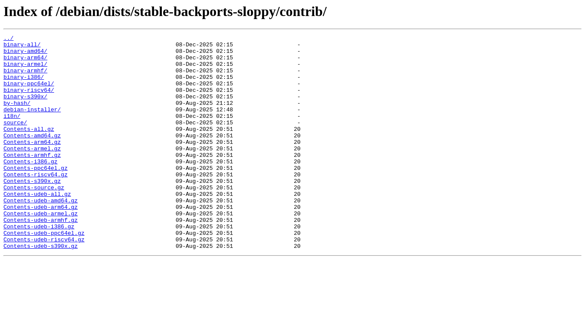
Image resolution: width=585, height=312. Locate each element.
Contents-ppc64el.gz (35, 195)
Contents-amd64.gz (32, 156)
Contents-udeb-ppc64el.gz (43, 273)
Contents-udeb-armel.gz (40, 250)
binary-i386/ (23, 86)
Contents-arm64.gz (32, 164)
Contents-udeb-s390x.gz (40, 288)
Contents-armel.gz (32, 172)
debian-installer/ (32, 125)
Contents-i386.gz (30, 187)
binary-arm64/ (25, 62)
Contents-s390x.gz (32, 210)
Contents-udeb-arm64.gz (40, 242)
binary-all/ (22, 47)
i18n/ (11, 132)
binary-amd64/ (25, 54)
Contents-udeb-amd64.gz (40, 234)
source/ (15, 140)
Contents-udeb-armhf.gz (40, 257)
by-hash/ (16, 117)
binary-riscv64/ (28, 101)
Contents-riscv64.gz (35, 203)
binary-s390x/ (25, 109)
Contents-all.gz (28, 148)
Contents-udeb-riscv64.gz (43, 281)
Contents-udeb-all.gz (37, 226)
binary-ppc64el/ (28, 94)
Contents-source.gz (33, 218)
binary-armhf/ (25, 78)
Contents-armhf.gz (32, 179)
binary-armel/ (25, 70)
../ (8, 39)
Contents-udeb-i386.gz (38, 265)
